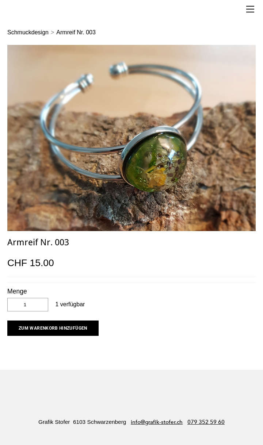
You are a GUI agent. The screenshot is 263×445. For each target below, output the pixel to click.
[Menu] (250, 9)
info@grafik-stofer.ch (157, 422)
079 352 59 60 (206, 422)
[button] (53, 328)
